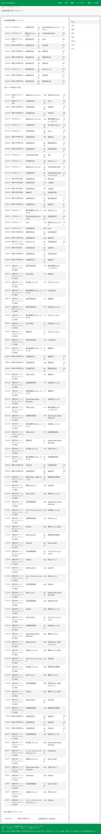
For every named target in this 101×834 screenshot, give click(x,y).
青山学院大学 (52, 149)
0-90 (39, 51)
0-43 (45, 650)
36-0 (45, 634)
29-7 (45, 210)
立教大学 (45, 75)
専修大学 (45, 51)
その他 (96, 3)
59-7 (45, 137)
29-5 (45, 526)
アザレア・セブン (54, 282)
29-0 (45, 510)
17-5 (45, 576)
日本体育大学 (29, 27)
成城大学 (29, 192)
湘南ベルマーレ (31, 485)
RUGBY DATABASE (8, 3)
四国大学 (51, 274)
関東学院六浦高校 (54, 477)
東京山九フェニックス (33, 95)
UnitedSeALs (52, 750)
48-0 (45, 609)
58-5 (45, 228)
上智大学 (51, 188)
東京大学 (51, 179)
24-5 (45, 559)
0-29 (45, 584)
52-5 (45, 95)
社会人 (73, 41)
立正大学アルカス (54, 95)
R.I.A (27, 222)
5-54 (45, 238)
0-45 (45, 767)
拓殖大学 (51, 204)
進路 (72, 3)
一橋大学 (51, 182)
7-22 (45, 518)
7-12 (45, 800)
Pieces (44, 39)
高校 (60, 3)
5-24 (45, 568)
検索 (89, 3)
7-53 (45, 222)
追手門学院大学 (31, 265)
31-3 (45, 119)
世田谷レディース (54, 493)
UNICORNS (30, 274)
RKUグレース (46, 69)
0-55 (45, 485)
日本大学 (51, 728)
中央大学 (45, 45)
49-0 (45, 683)
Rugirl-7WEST (30, 493)
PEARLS (28, 526)
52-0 (45, 734)
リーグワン (81, 3)
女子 (72, 48)
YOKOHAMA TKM (48, 33)
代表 (72, 33)
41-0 (45, 601)
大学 (66, 3)
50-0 (45, 675)
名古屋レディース (32, 282)
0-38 (45, 775)
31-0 (45, 708)
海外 (72, 37)
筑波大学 (51, 238)
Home (3, 7)
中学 (72, 45)
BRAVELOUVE (31, 535)
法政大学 (45, 63)
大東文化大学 (52, 253)
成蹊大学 (51, 137)
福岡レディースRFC (54, 526)
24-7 (45, 658)
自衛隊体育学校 (31, 382)
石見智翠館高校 (31, 502)
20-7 (45, 502)
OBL (49, 155)
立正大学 (51, 485)
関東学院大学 (46, 57)
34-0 (45, 493)
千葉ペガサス (30, 374)
